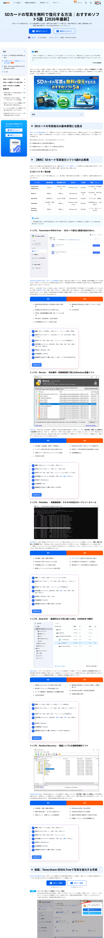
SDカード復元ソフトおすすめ (13, 82)
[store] (86, 3)
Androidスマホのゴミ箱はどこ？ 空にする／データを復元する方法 (15, 99)
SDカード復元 (56, 883)
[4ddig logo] (6, 2)
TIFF (69, 476)
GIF (61, 476)
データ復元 (17, 3)
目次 (4, 52)
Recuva (32, 430)
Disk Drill (32, 671)
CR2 (56, 290)
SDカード (57, 37)
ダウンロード (78, 2)
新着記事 (6, 89)
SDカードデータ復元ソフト (69, 166)
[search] (91, 3)
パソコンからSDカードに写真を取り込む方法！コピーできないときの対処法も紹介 (15, 109)
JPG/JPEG (39, 290)
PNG (44, 290)
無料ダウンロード (39, 31)
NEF (61, 591)
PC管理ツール (44, 3)
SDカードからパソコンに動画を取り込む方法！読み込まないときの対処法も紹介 (15, 104)
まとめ (6, 72)
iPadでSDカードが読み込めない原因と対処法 (15, 93)
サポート (55, 3)
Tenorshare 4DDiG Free (37, 281)
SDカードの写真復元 (53, 281)
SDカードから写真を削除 (37, 132)
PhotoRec (33, 542)
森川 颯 (34, 37)
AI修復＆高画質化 (30, 3)
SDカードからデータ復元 (11, 79)
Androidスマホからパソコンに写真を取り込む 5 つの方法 (15, 114)
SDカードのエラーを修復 (11, 86)
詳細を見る (36, 365)
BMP (64, 476)
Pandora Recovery (35, 794)
